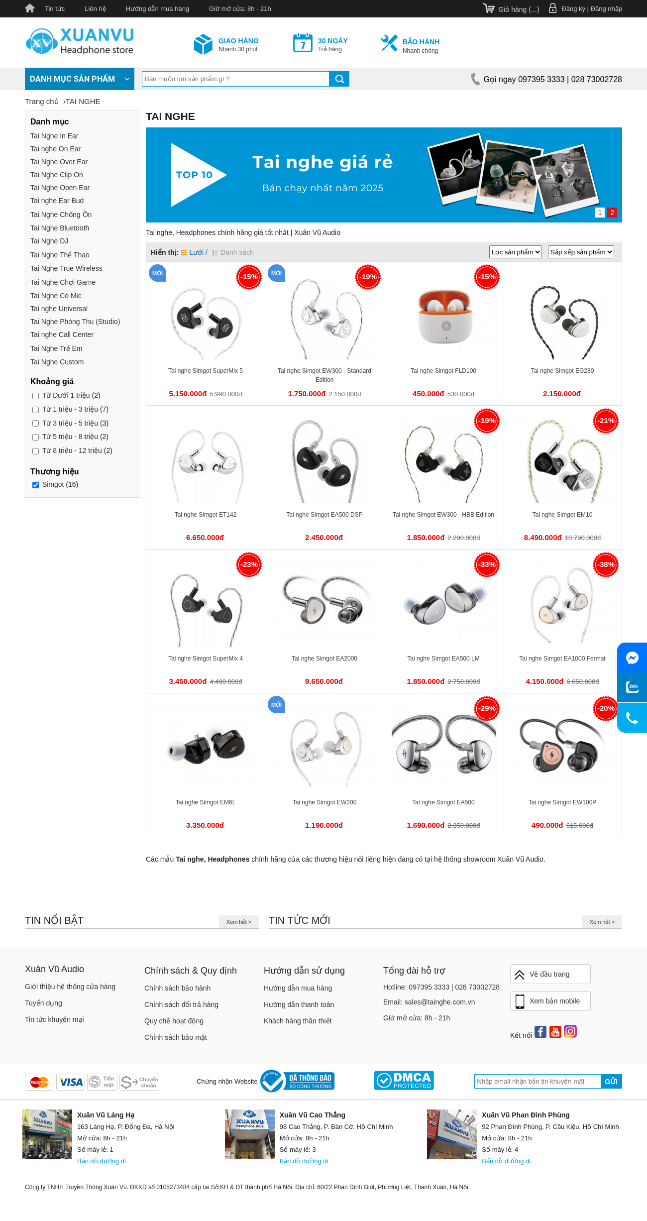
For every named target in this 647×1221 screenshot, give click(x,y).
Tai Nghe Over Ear (59, 162)
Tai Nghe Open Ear (60, 188)
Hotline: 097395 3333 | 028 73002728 (441, 987)
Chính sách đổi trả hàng (181, 1004)
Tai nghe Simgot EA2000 (324, 658)
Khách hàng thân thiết (297, 1021)
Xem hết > (238, 922)
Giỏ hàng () (518, 9)
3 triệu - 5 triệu (70, 423)
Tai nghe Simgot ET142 (206, 514)
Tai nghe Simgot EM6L (206, 802)
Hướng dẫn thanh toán (299, 1004)
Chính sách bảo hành (177, 988)
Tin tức (55, 8)
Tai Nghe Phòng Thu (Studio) (75, 322)
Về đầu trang (541, 975)
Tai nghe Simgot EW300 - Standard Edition (324, 375)
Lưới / (194, 252)
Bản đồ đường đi (101, 1161)
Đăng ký (573, 8)
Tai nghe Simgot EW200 (325, 802)
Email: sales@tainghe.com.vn (429, 1002)
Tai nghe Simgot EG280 (562, 370)
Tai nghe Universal (59, 309)
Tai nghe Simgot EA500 (443, 802)
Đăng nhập (606, 8)
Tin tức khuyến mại (54, 1019)
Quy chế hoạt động (174, 1021)
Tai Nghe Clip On (56, 175)
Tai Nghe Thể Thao (60, 255)
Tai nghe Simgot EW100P (563, 802)
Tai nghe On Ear (55, 149)
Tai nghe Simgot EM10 (563, 514)
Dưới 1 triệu (66, 395)
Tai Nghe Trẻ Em (56, 348)
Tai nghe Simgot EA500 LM (443, 658)
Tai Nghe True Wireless (66, 268)
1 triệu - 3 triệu (70, 409)
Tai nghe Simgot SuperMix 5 (205, 370)
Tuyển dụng (43, 1003)
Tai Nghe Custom (57, 362)
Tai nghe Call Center (62, 334)
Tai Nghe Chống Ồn (61, 215)
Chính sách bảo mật (175, 1037)
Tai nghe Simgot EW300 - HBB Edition (443, 514)
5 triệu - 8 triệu (70, 437)
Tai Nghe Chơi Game (63, 282)
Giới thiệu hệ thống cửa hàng (70, 987)
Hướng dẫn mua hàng (157, 8)
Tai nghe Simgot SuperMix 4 (205, 658)
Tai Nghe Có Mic (56, 296)
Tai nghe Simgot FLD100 (443, 370)
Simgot (53, 484)
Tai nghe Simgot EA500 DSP (324, 514)
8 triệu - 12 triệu (72, 450)
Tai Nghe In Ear (54, 136)
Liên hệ (95, 8)
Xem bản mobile (546, 1002)
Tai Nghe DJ (49, 241)
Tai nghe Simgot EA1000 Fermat (562, 658)
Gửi (611, 1082)
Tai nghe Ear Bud (57, 201)
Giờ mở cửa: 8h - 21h (240, 8)
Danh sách (233, 252)
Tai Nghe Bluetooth (59, 228)
